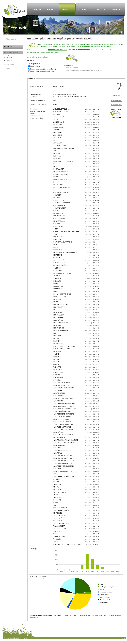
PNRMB (118, 615)
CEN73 (75, 615)
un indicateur (8, 57)
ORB (108, 615)
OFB (100, 615)
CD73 (70, 615)
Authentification (23, 638)
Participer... (9, 60)
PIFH (112, 615)
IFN (93, 615)
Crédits (16, 638)
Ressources (9, 64)
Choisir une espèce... (38, 57)
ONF (104, 615)
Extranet (8, 68)
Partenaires (9, 43)
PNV (31, 618)
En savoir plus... (117, 95)
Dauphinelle (83, 615)
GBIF (89, 615)
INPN (96, 615)
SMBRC (36, 618)
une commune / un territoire (12, 50)
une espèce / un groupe (11, 52)
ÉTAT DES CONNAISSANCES (57, 50)
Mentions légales (8, 638)
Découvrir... (9, 47)
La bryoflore (8, 55)
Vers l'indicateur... (116, 101)
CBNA (66, 615)
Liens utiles (122, 638)
